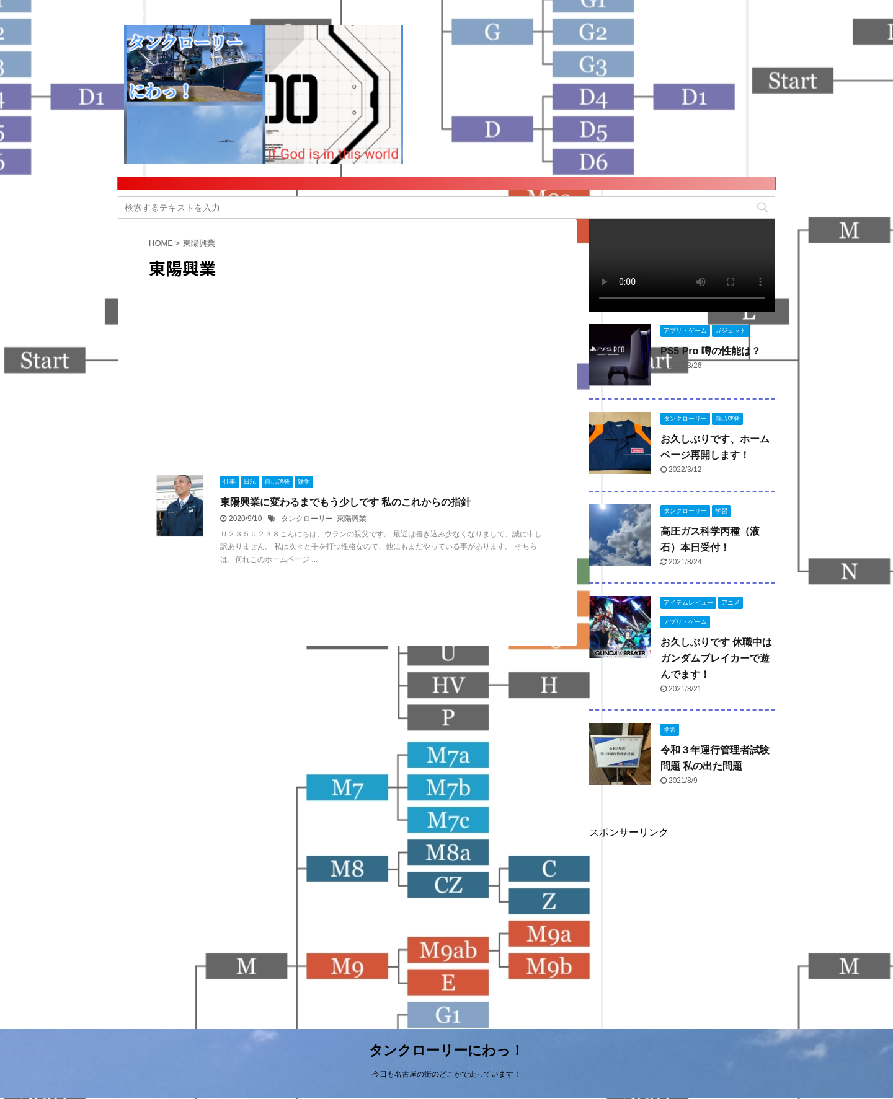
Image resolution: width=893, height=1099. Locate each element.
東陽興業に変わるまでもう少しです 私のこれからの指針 (345, 502)
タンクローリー (307, 518)
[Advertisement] (242, 364)
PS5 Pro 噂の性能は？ (710, 351)
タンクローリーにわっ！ (446, 1050)
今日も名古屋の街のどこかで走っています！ (446, 1074)
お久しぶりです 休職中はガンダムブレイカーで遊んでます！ (716, 658)
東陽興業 (352, 518)
